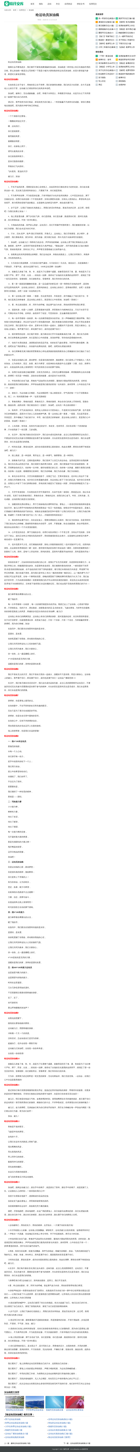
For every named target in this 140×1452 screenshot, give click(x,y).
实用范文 (93, 4)
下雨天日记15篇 (125, 44)
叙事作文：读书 (104, 60)
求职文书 (80, 4)
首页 (32, 4)
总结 (49, 4)
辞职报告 (122, 81)
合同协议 (68, 4)
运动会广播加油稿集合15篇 (16, 1434)
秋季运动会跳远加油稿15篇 (16, 1423)
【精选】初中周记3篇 (127, 29)
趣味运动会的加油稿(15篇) (20, 1443)
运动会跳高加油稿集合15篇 (80, 1443)
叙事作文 (122, 77)
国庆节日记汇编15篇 (127, 18)
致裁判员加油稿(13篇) (57, 1426)
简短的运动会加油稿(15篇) (59, 1423)
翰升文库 (66, 1449)
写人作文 (102, 81)
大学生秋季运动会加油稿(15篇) (18, 1426)
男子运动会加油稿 (12, 1419)
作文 (58, 4)
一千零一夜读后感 (105, 56)
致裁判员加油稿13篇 (13, 1430)
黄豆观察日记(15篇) (106, 26)
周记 (100, 85)
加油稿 (31, 10)
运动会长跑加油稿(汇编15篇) (60, 1434)
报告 (41, 4)
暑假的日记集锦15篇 (106, 22)
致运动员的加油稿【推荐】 (59, 1437)
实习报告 (102, 77)
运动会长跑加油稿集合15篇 (59, 1430)
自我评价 (122, 85)
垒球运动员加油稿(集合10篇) (60, 1419)
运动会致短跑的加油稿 (14, 1437)
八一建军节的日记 (126, 36)
